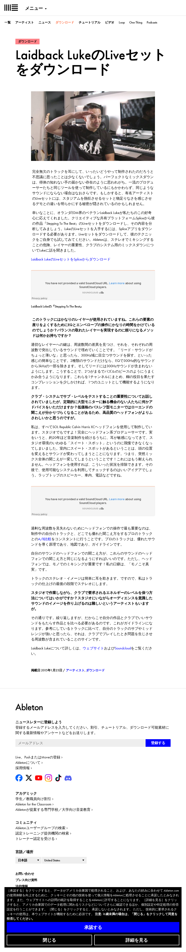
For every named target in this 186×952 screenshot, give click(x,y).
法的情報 (21, 886)
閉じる (49, 940)
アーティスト (24, 22)
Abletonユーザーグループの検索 (40, 828)
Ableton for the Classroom (33, 804)
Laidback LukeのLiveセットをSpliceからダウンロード (71, 259)
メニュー (34, 8)
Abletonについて (27, 762)
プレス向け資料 (26, 880)
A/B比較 (44, 539)
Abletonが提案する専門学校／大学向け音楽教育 (52, 809)
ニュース (44, 22)
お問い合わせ (24, 874)
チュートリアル (89, 22)
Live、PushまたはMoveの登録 (37, 757)
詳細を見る (136, 940)
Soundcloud (123, 648)
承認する (93, 927)
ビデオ (109, 22)
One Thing (135, 22)
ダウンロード (64, 22)
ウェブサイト (93, 648)
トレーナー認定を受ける (35, 838)
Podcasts (152, 22)
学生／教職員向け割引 (33, 798)
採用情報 (22, 768)
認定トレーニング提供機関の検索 (42, 833)
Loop (122, 22)
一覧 (7, 22)
